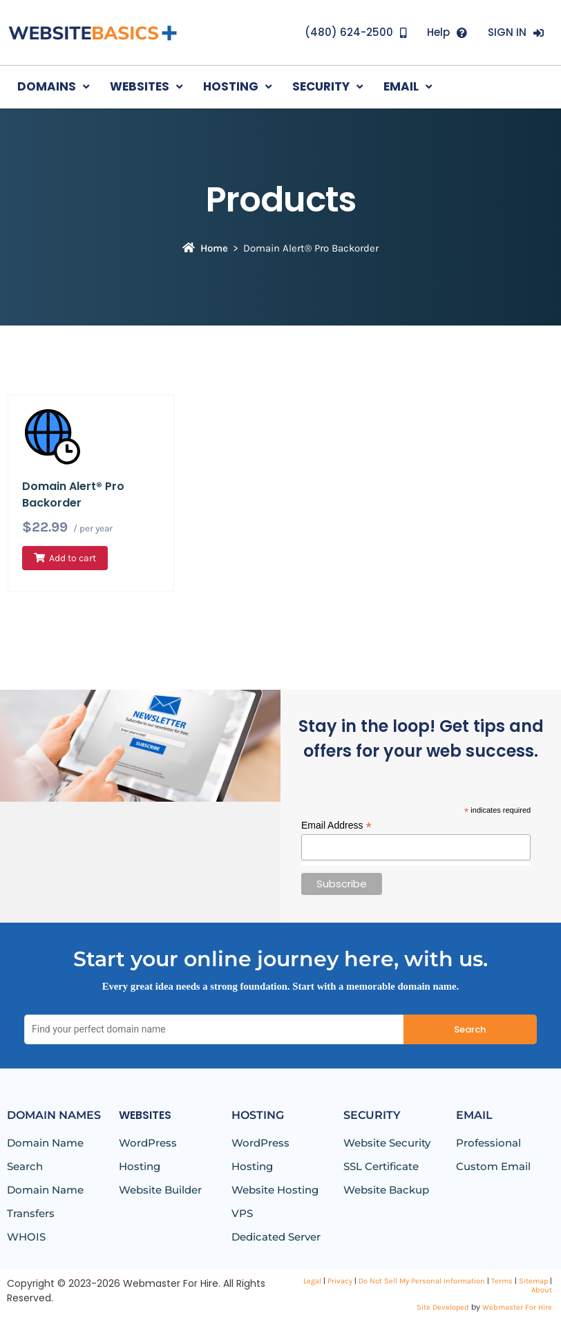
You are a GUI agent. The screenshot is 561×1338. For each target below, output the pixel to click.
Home (205, 248)
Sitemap (533, 1280)
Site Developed (443, 1307)
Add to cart (72, 558)
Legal (312, 1280)
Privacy (339, 1280)
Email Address (336, 825)
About (541, 1289)
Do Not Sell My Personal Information (422, 1280)
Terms (502, 1280)
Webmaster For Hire (517, 1307)
